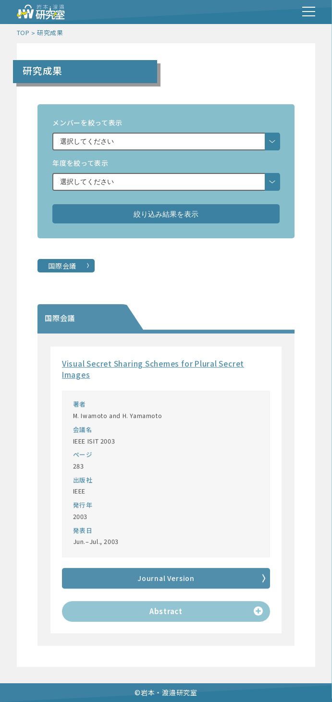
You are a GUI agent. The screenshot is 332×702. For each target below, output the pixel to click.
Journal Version (166, 579)
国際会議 (62, 266)
